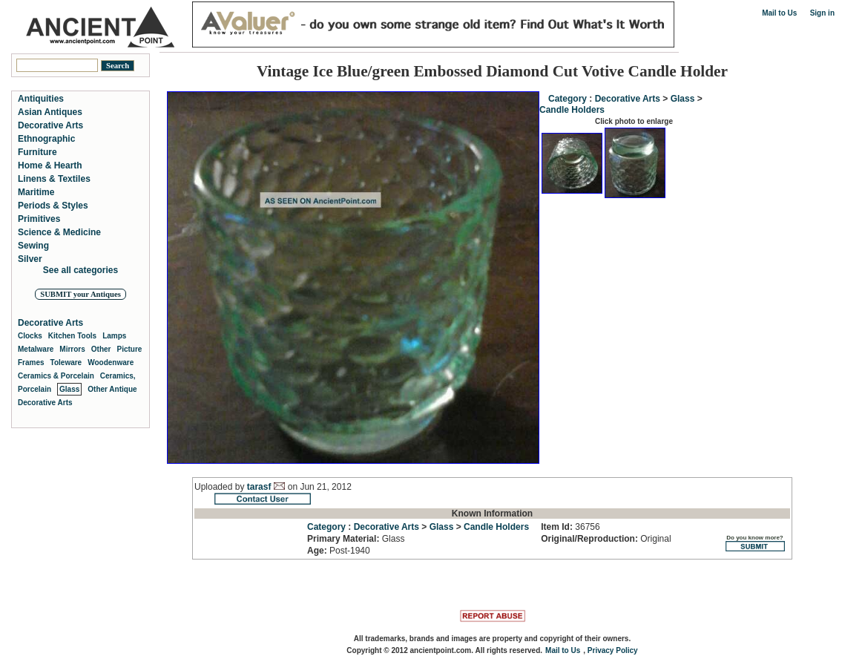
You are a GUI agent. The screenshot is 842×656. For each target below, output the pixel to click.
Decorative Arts (627, 99)
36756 (570, 527)
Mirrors (72, 349)
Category (567, 99)
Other (101, 349)
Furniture (37, 152)
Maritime (36, 192)
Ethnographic (46, 139)
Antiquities (41, 99)
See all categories (80, 270)
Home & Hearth (50, 165)
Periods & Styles (53, 205)
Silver (30, 259)
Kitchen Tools (72, 336)
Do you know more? (755, 542)
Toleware (66, 362)
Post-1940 (338, 550)
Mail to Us (779, 13)
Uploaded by (220, 487)
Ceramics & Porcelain (56, 376)
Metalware (35, 349)
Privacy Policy (613, 650)
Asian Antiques (50, 112)
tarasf (259, 487)
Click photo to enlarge (634, 121)
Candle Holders (572, 110)
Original (606, 539)
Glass (683, 99)
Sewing (33, 245)
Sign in (822, 13)
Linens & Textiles (54, 179)
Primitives (39, 219)
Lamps (114, 336)
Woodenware (111, 362)
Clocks (30, 336)
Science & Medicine (59, 232)
